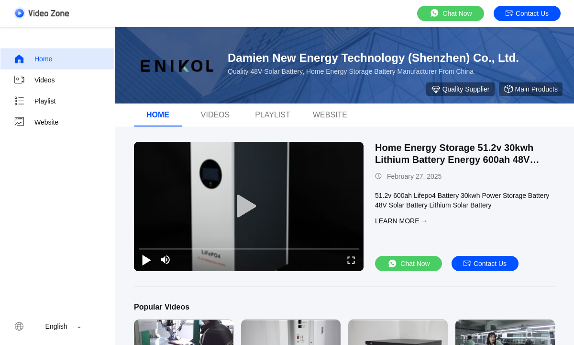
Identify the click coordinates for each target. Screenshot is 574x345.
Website (35, 122)
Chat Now (450, 13)
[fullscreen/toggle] (351, 260)
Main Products (531, 89)
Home (32, 59)
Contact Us (527, 13)
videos (215, 115)
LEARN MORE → (401, 221)
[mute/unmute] (165, 260)
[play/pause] (146, 260)
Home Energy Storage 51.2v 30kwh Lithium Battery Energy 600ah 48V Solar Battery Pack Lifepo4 (454, 159)
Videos (34, 80)
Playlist (34, 101)
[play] (249, 206)
